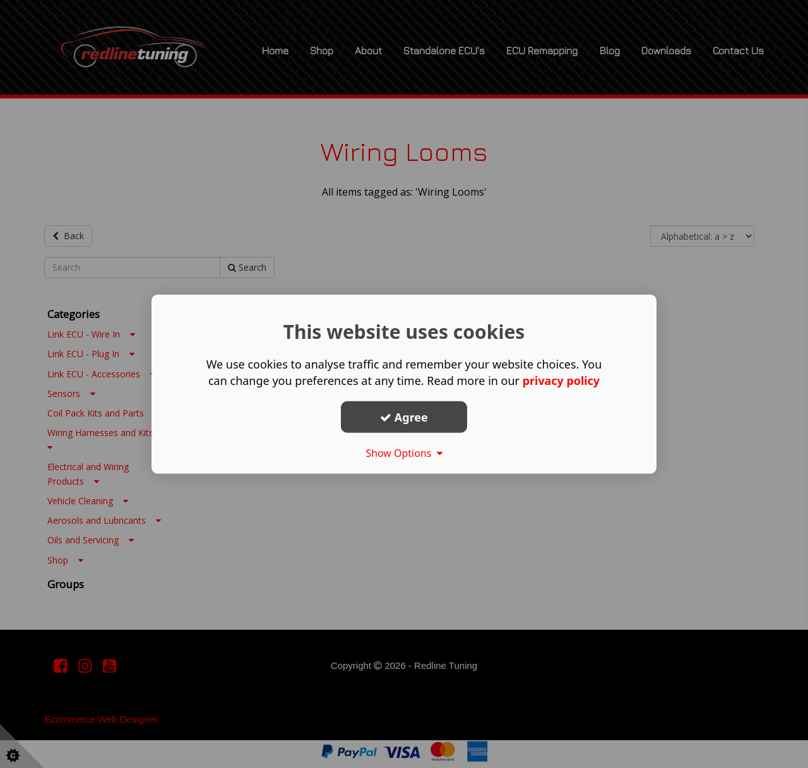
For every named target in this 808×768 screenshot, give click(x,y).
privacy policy (561, 380)
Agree (404, 416)
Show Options (404, 453)
